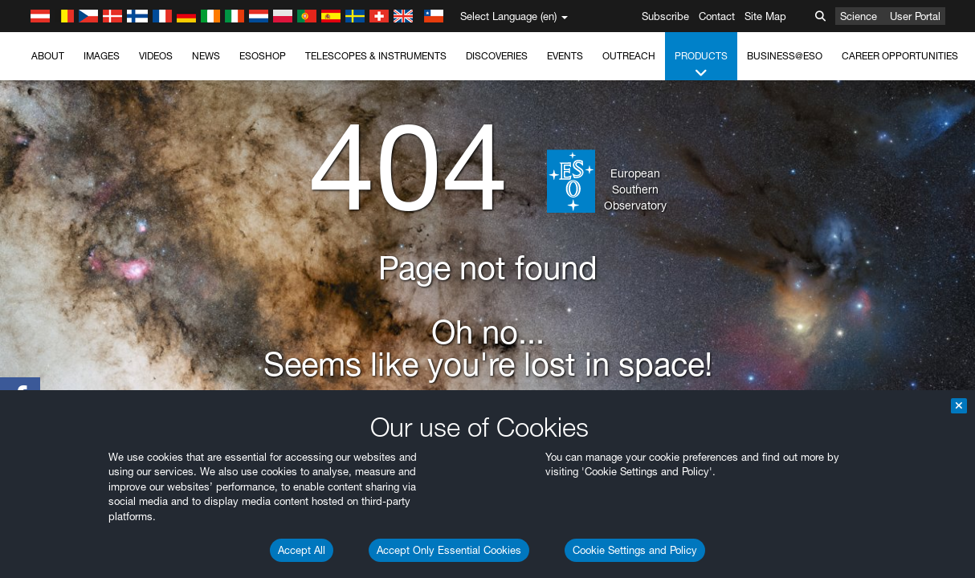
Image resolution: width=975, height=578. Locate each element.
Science (858, 16)
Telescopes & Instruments (376, 56)
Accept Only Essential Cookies (449, 549)
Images (102, 56)
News (206, 56)
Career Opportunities (900, 56)
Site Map (765, 16)
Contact (717, 16)
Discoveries (497, 56)
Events (565, 56)
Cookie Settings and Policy (635, 549)
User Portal (915, 16)
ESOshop (262, 56)
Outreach (628, 56)
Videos (156, 56)
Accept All (301, 549)
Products (701, 65)
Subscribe (665, 16)
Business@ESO (784, 56)
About (47, 56)
